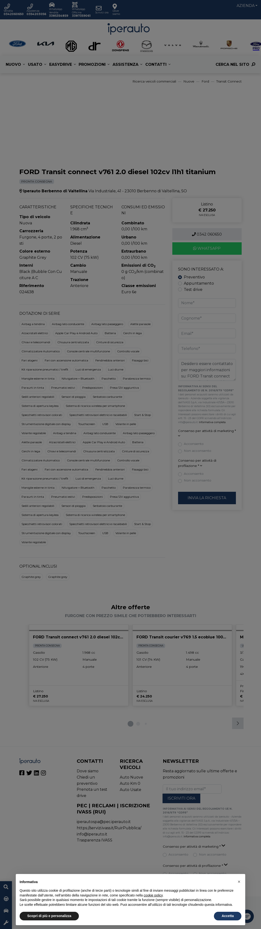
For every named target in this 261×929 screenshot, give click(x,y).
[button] (239, 881)
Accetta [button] (228, 916)
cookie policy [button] (153, 895)
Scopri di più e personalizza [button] (49, 916)
